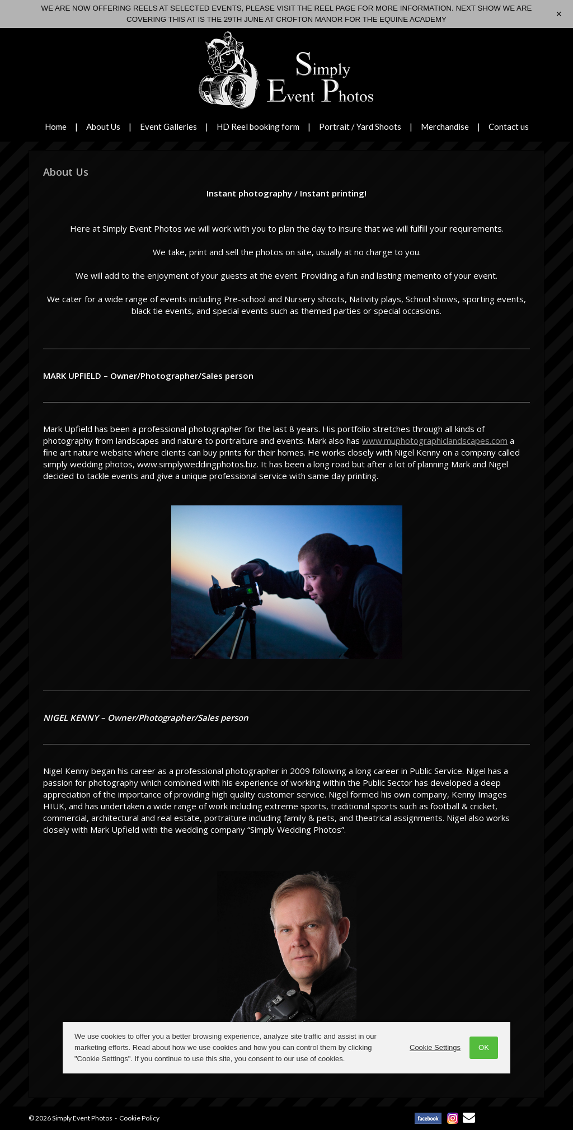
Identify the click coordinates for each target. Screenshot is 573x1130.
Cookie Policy (139, 1118)
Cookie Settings (435, 1047)
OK (483, 1047)
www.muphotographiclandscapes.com (435, 440)
